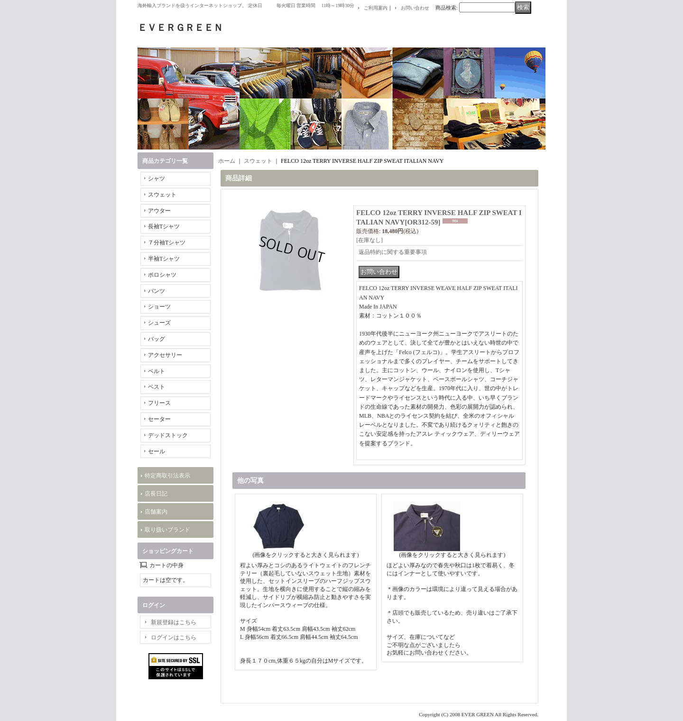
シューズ (159, 322)
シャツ (156, 178)
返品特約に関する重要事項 (393, 252)
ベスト (156, 387)
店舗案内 (156, 511)
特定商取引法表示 (167, 475)
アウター (159, 210)
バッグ (156, 339)
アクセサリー (165, 355)
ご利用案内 (376, 7)
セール (156, 451)
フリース (159, 403)
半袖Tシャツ (164, 258)
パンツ (156, 291)
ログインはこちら (173, 637)
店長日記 (156, 493)
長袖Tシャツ (164, 226)
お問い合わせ (415, 7)
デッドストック (168, 435)
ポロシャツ (162, 275)
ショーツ (159, 306)
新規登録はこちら (173, 622)
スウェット (162, 194)
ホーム (226, 161)
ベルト (156, 371)
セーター (159, 419)
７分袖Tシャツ (166, 242)
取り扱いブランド (167, 529)
